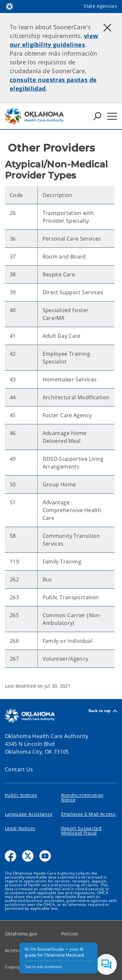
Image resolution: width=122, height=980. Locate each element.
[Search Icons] (97, 116)
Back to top (102, 711)
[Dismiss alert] (107, 28)
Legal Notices (20, 828)
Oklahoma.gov (21, 934)
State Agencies (100, 6)
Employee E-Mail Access (88, 814)
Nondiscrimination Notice (82, 797)
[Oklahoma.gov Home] (9, 6)
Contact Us (19, 769)
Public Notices (21, 795)
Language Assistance (28, 814)
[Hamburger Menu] (112, 116)
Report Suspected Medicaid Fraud (81, 830)
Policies (69, 934)
